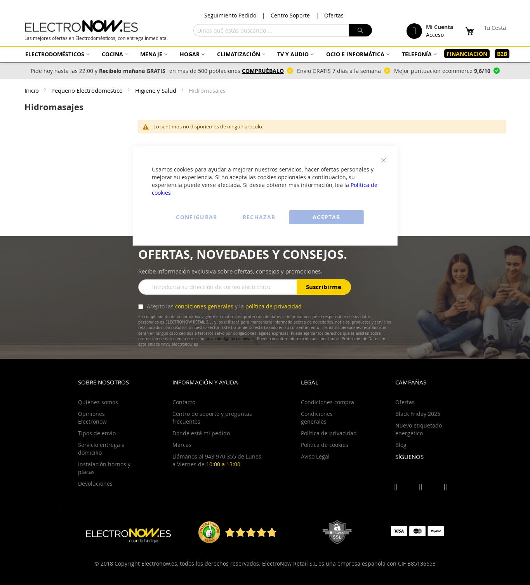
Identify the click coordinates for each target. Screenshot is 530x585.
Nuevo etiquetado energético (418, 429)
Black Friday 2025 (417, 413)
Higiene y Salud (156, 90)
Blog (401, 444)
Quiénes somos (98, 402)
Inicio (32, 90)
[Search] (360, 30)
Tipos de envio (97, 433)
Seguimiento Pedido (230, 15)
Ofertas (334, 15)
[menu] (265, 54)
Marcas (181, 444)
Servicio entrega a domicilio (101, 448)
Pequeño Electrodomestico (87, 90)
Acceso (435, 34)
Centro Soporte (290, 15)
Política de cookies (324, 444)
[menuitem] (56, 54)
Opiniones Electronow (92, 417)
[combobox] (282, 30)
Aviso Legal (315, 456)
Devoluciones (95, 483)
